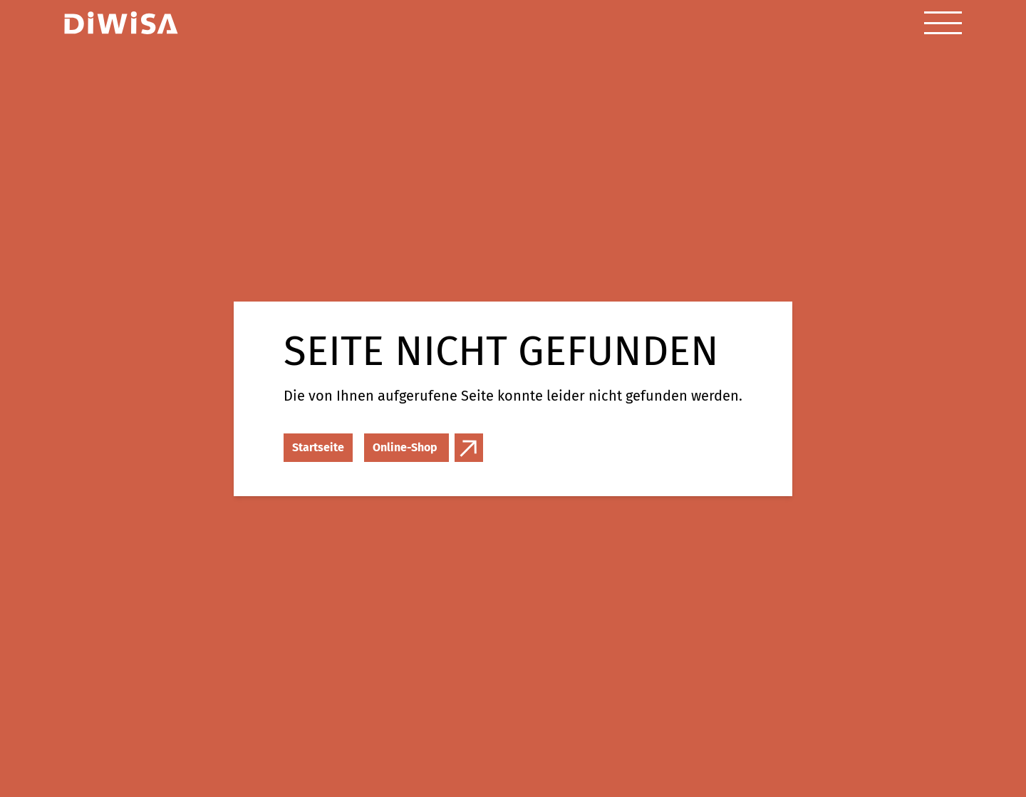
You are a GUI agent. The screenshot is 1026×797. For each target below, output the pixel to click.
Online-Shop (405, 447)
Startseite (318, 447)
